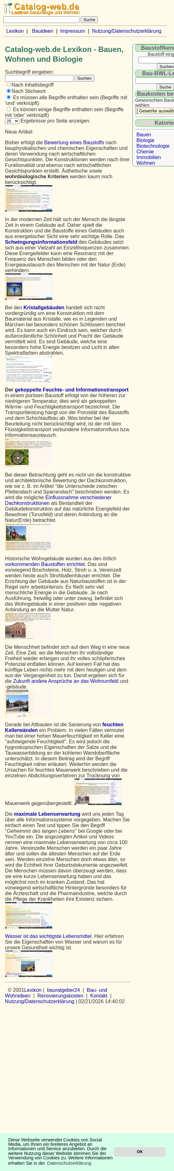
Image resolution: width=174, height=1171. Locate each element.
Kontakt (98, 995)
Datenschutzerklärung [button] (69, 1163)
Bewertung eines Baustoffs (74, 142)
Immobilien (148, 157)
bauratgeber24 (63, 990)
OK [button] (140, 1151)
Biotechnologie (153, 146)
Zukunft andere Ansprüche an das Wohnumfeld (66, 681)
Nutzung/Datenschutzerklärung (126, 31)
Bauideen (42, 31)
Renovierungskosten (60, 995)
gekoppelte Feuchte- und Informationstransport (72, 389)
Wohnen (145, 163)
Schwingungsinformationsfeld (41, 242)
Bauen (143, 134)
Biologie (145, 140)
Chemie (145, 151)
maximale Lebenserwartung (47, 814)
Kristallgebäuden (44, 307)
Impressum (72, 31)
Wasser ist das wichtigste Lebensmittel (48, 936)
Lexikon (15, 31)
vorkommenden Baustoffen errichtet (45, 564)
